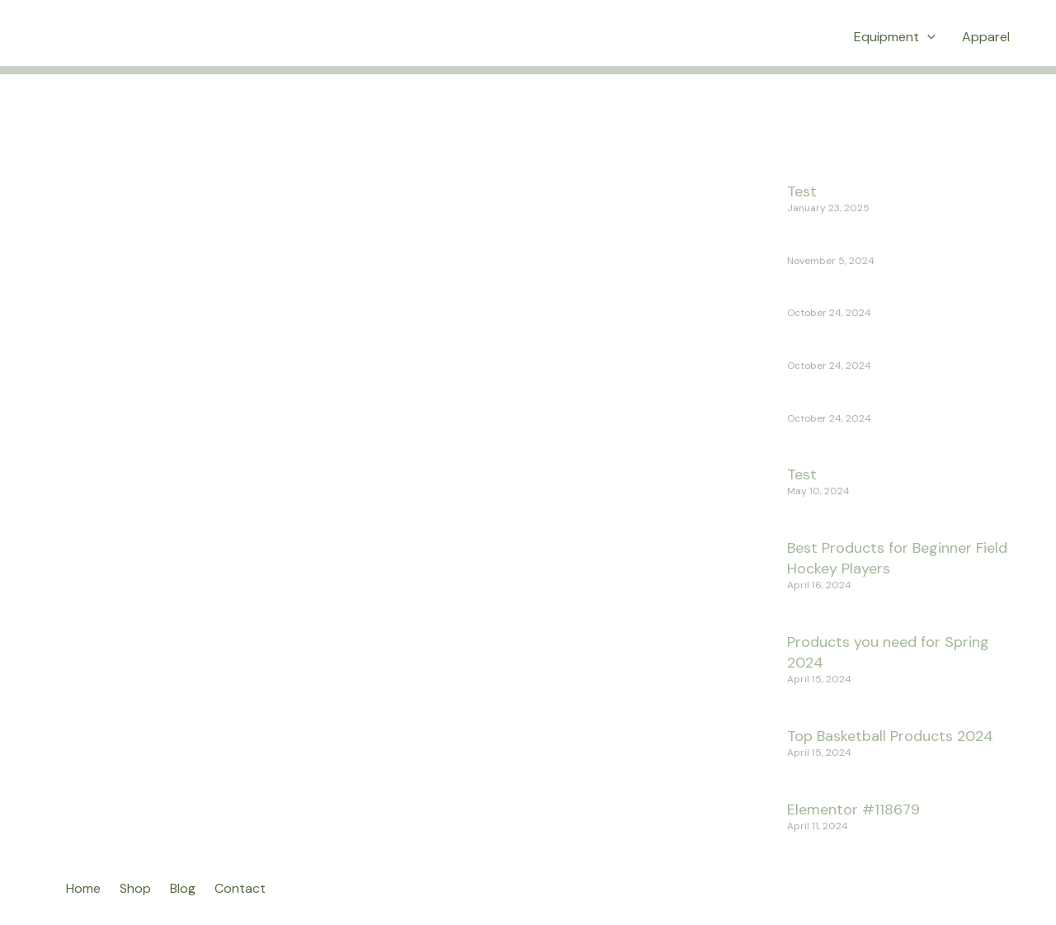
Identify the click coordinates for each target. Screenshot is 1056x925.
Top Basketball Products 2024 (890, 736)
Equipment (895, 37)
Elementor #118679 (853, 809)
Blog (183, 888)
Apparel (986, 36)
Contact (240, 888)
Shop (135, 888)
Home (83, 888)
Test (802, 191)
